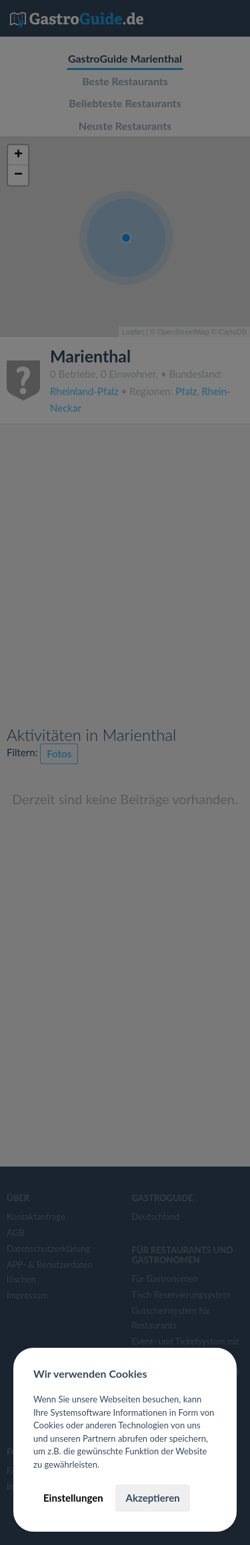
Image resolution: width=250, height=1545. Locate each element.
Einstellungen (73, 1498)
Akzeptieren (152, 1498)
